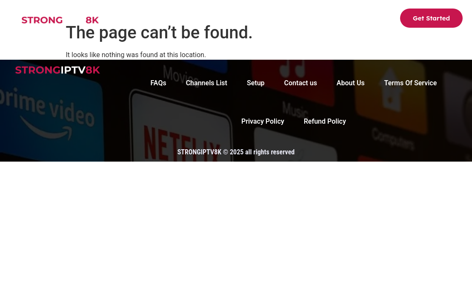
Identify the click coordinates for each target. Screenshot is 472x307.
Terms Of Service (410, 83)
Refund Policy (325, 121)
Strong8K (130, 19)
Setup (234, 19)
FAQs (315, 19)
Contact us (358, 19)
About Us (275, 19)
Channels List (185, 19)
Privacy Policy (262, 121)
